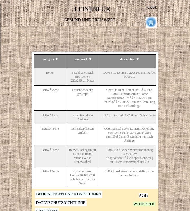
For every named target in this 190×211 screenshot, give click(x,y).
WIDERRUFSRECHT (152, 204)
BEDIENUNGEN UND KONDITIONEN (68, 194)
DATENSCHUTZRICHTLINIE (60, 202)
